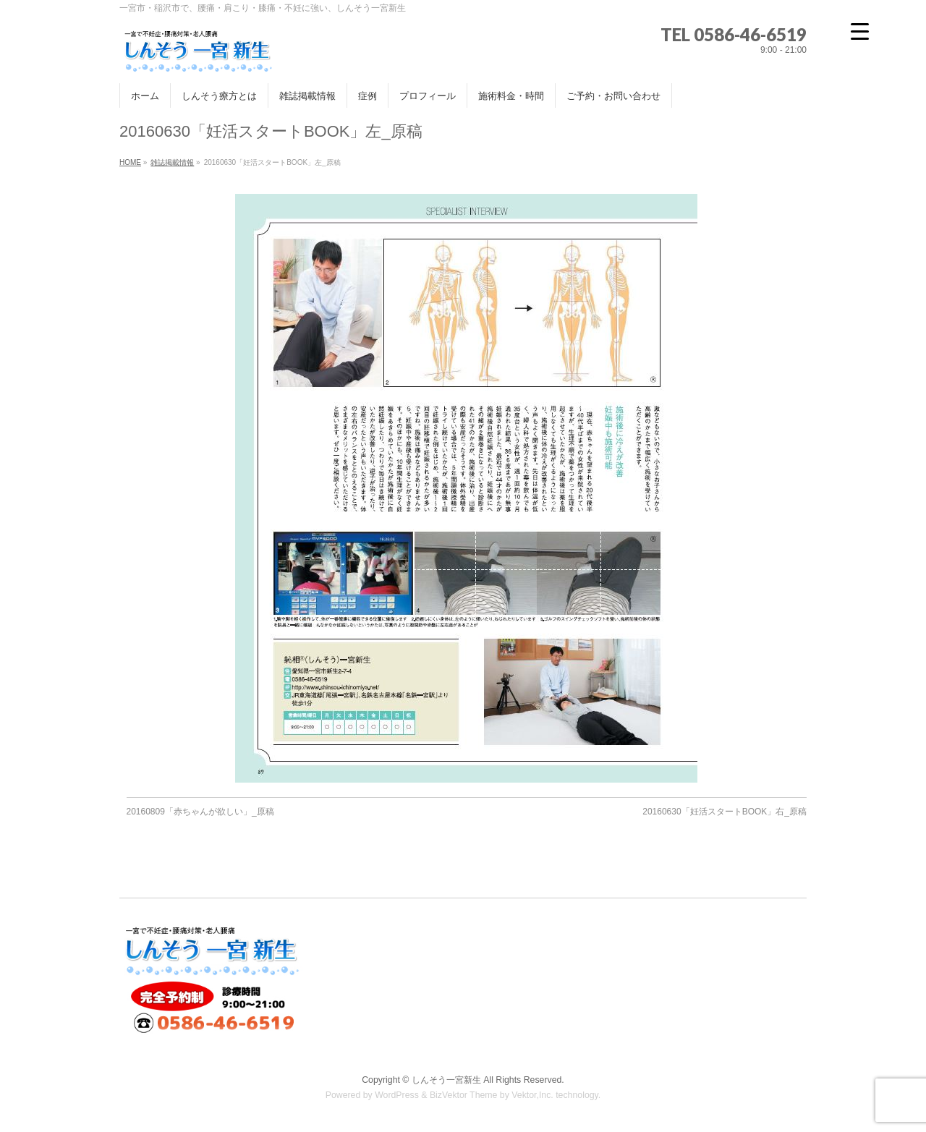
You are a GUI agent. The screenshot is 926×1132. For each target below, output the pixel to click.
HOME (130, 162)
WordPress (397, 1095)
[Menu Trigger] (860, 31)
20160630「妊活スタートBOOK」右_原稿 (724, 812)
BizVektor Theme (464, 1095)
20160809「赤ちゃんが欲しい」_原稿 (200, 812)
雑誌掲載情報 (172, 162)
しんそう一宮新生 (446, 1080)
